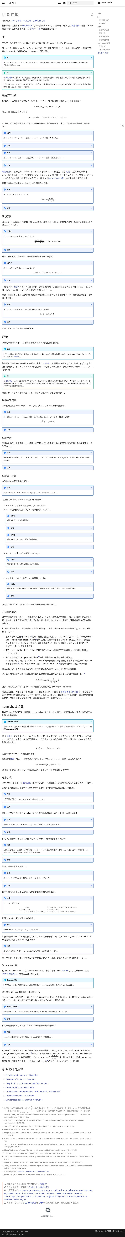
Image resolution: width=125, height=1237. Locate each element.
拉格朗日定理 (39, 20)
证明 (8, 145)
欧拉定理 (27, 20)
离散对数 (75, 25)
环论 (39, 29)
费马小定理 (16, 20)
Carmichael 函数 (56, 178)
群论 (32, 29)
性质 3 (9, 189)
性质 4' (9, 263)
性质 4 (9, 231)
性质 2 (9, 153)
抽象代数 (8, 78)
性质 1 (9, 133)
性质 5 (9, 304)
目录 (99, 13)
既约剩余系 (27, 25)
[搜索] (79, 3)
